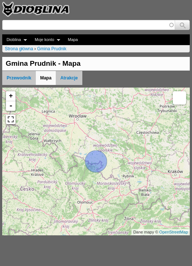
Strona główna (19, 48)
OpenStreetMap (173, 232)
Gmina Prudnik (51, 48)
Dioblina (14, 39)
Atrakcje (69, 78)
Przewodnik (19, 78)
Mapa (73, 39)
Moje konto (45, 39)
